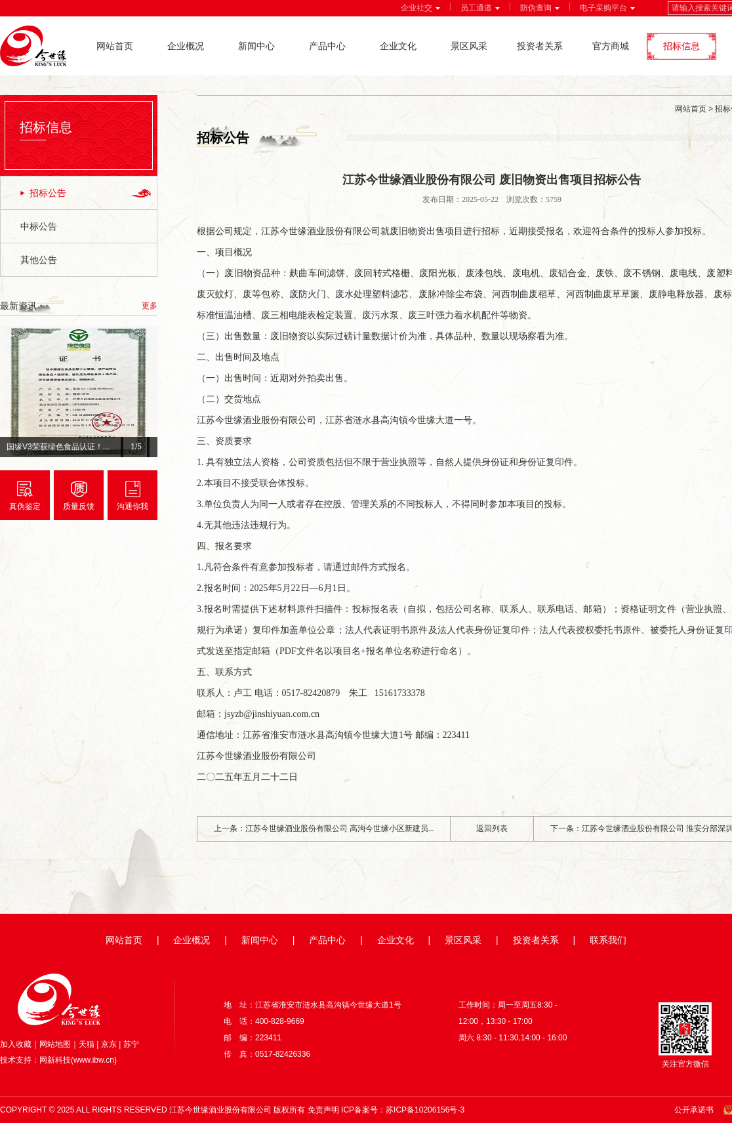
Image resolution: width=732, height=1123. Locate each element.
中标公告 (38, 226)
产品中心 (327, 46)
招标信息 (681, 46)
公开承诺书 (694, 1109)
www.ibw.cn (93, 1060)
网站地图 (55, 1044)
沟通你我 (132, 506)
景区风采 (469, 46)
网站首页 (114, 46)
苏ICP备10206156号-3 (425, 1109)
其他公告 (38, 260)
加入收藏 (15, 1044)
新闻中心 (256, 46)
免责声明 (323, 1109)
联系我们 (608, 940)
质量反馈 (78, 506)
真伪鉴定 (25, 506)
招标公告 (48, 193)
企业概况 (185, 46)
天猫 (86, 1044)
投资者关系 (540, 46)
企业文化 (398, 46)
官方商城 (610, 46)
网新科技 (55, 1060)
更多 (149, 305)
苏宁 (131, 1044)
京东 (109, 1044)
